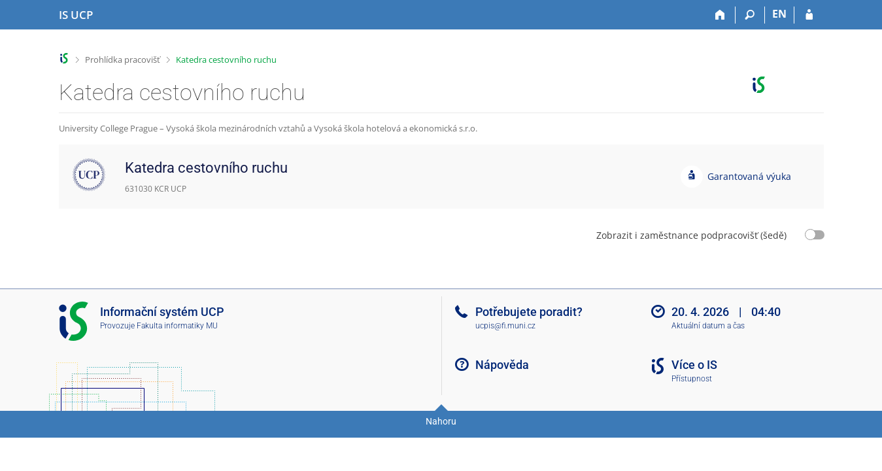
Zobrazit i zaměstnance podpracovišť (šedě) (691, 235)
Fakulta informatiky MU (177, 325)
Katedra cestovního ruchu (226, 59)
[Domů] (721, 15)
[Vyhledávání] (750, 15)
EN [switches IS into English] (779, 14)
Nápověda (502, 365)
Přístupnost (691, 378)
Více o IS (694, 365)
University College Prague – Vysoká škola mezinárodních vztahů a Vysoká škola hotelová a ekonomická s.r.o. (268, 128)
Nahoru (441, 421)
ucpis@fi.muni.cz (505, 325)
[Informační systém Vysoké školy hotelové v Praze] (76, 15)
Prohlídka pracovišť (122, 59)
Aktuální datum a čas (708, 325)
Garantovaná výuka (749, 176)
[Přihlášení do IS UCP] (809, 15)
